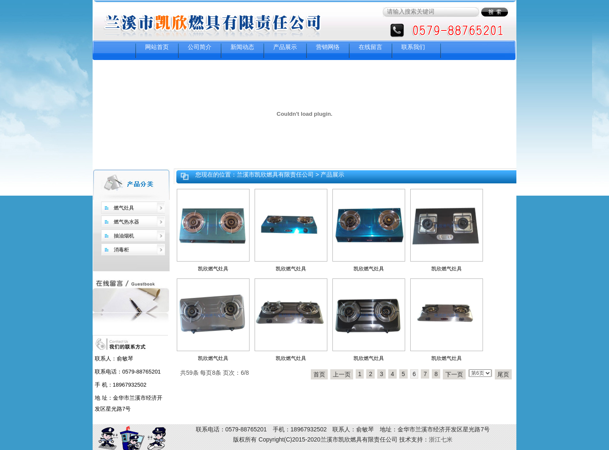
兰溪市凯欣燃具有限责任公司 (275, 174)
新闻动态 (242, 47)
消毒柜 (121, 250)
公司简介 (199, 47)
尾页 (503, 374)
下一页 (454, 374)
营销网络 (328, 47)
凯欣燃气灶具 (213, 269)
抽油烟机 (124, 236)
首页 (319, 374)
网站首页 (157, 47)
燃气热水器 (126, 222)
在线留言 (370, 47)
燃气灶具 (124, 208)
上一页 (342, 374)
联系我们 (413, 47)
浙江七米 (441, 439)
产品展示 (285, 47)
